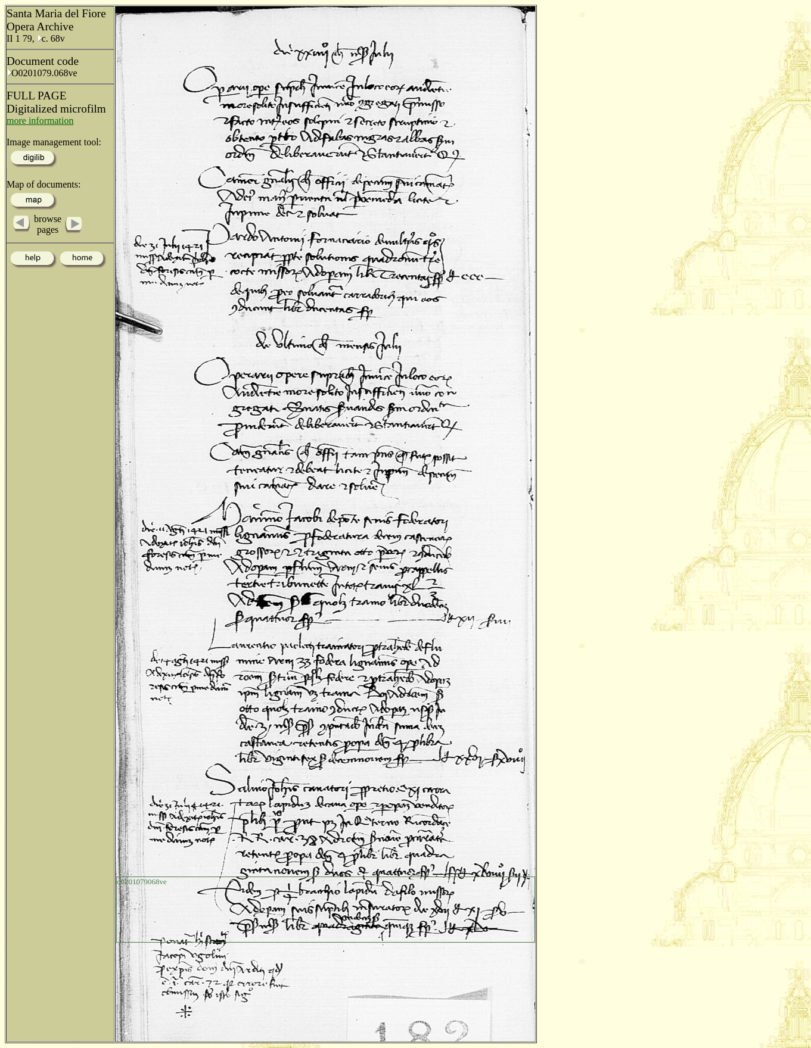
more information (40, 121)
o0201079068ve (142, 881)
